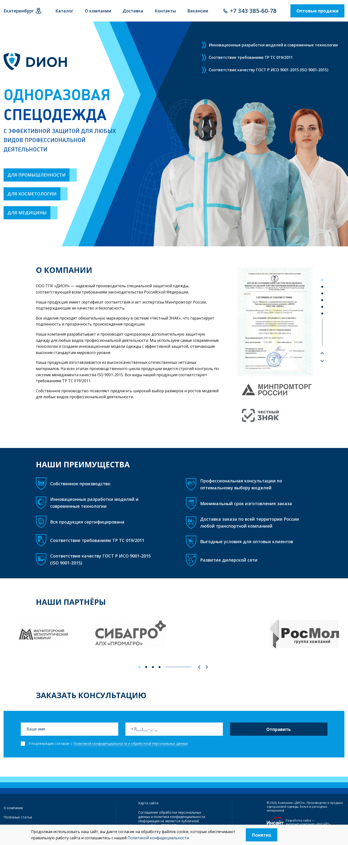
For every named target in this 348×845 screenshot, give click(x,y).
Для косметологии (32, 194)
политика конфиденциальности (179, 816)
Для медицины (27, 212)
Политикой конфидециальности (158, 837)
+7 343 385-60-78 (253, 11)
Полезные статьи (18, 817)
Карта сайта (148, 803)
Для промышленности (36, 175)
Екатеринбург (19, 11)
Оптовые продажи (317, 11)
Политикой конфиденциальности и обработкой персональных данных (130, 743)
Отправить (278, 729)
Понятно (261, 835)
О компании (13, 808)
